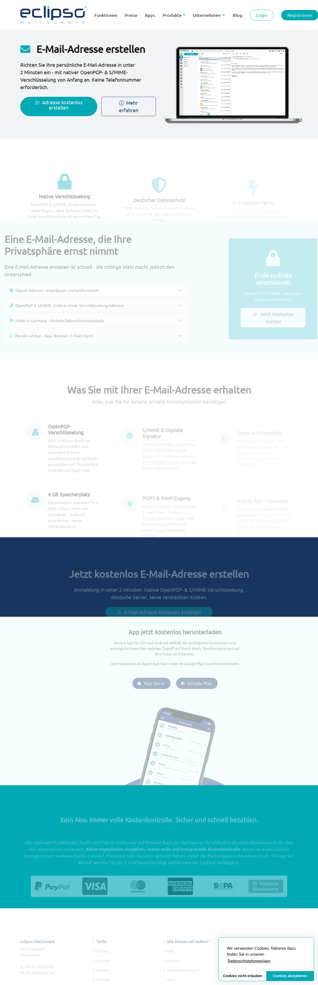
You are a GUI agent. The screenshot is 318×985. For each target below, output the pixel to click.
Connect (103, 957)
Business (103, 976)
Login (261, 15)
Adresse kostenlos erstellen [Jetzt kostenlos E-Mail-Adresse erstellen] (56, 104)
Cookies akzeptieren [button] (290, 976)
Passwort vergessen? (183, 976)
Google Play (202, 683)
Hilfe (171, 957)
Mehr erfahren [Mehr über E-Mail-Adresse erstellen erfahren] (125, 106)
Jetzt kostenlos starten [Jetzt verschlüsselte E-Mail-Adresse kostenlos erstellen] (277, 317)
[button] (249, 961)
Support (173, 967)
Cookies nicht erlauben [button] (242, 976)
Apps (150, 15)
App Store (157, 683)
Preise (131, 15)
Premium (103, 967)
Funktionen (105, 15)
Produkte (172, 15)
